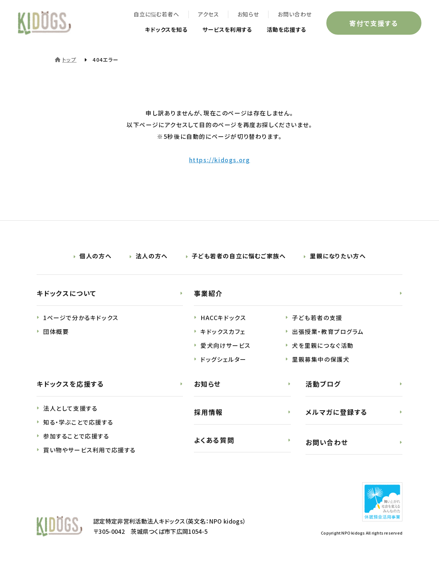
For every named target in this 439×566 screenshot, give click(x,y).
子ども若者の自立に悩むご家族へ (239, 255)
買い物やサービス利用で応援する (89, 449)
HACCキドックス (223, 317)
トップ (69, 59)
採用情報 (208, 412)
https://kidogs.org (219, 159)
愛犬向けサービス (225, 345)
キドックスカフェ (222, 331)
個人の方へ (95, 255)
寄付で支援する (373, 23)
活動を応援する (284, 30)
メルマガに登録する (336, 412)
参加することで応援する (76, 436)
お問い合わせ (294, 15)
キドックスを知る (158, 30)
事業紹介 (208, 293)
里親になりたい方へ (338, 255)
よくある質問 (214, 440)
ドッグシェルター (223, 359)
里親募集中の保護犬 (320, 359)
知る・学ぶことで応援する (78, 422)
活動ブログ (323, 383)
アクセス (207, 15)
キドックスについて (67, 293)
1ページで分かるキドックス (81, 317)
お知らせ (248, 15)
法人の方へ (152, 255)
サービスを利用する (222, 30)
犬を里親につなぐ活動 (323, 345)
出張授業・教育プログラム (328, 331)
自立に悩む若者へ (156, 15)
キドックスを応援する (70, 383)
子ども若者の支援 (317, 317)
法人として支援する (70, 408)
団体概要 (56, 331)
